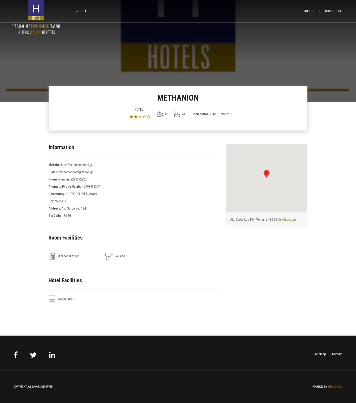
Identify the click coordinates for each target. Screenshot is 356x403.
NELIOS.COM (335, 386)
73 (179, 114)
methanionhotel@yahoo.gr (76, 172)
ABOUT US (310, 11)
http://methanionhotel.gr (76, 165)
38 (162, 114)
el (85, 11)
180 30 (66, 216)
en (77, 11)
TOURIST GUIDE (334, 11)
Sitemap (320, 354)
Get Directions (287, 219)
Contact (337, 354)
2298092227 (79, 179)
